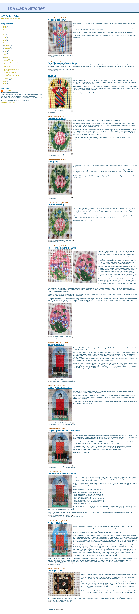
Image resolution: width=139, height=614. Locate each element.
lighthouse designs (70, 381)
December (7, 44)
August (6, 50)
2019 (4, 27)
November (7, 45)
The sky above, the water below (62, 473)
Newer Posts (51, 606)
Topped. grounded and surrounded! (64, 430)
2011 (4, 40)
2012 (4, 39)
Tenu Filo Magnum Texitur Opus (62, 63)
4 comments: (68, 240)
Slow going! (53, 161)
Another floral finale (56, 118)
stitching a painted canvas (57, 338)
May (5, 54)
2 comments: (68, 55)
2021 (4, 26)
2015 (4, 34)
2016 (4, 32)
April (5, 56)
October (6, 47)
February (6, 59)
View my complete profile (8, 102)
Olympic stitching (56, 205)
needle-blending (79, 516)
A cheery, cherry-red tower (60, 387)
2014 (4, 36)
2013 (4, 37)
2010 (4, 42)
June (5, 53)
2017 (4, 31)
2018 (4, 29)
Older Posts (134, 606)
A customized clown (57, 20)
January (6, 79)
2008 (4, 83)
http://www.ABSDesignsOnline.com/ (10, 18)
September (7, 48)
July (5, 51)
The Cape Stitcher (25, 8)
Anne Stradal (7, 90)
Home (93, 606)
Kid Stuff (53, 56)
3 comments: (68, 422)
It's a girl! (52, 75)
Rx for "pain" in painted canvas (62, 248)
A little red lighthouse (57, 523)
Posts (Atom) (59, 609)
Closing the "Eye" (56, 570)
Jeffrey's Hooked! (56, 344)
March (6, 57)
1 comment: (68, 69)
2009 (4, 81)
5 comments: (68, 562)
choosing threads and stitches (58, 155)
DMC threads (54, 70)
